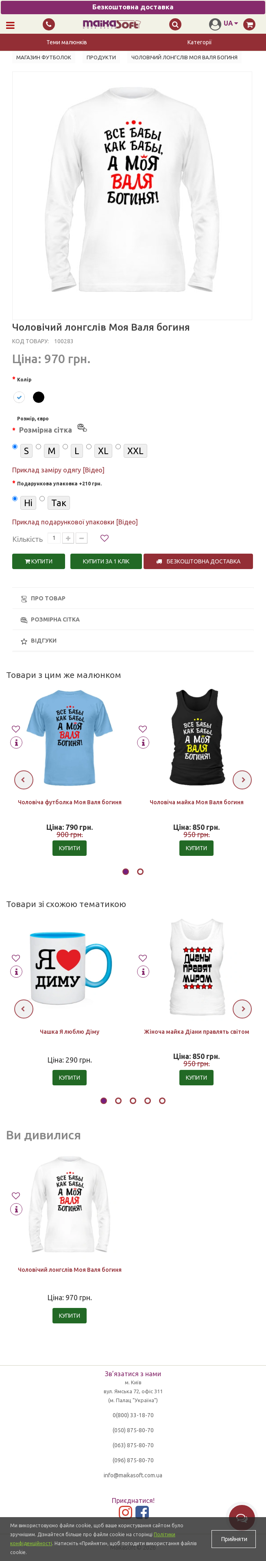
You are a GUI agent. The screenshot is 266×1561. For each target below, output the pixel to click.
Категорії (200, 42)
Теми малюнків (66, 42)
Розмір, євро (52, 426)
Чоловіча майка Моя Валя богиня (197, 802)
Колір (24, 379)
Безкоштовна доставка (198, 561)
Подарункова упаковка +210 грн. (59, 483)
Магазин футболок (43, 57)
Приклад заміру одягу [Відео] (58, 470)
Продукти (101, 57)
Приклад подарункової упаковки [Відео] (75, 522)
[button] (125, 872)
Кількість (27, 539)
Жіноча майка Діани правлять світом (196, 1031)
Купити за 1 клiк (106, 561)
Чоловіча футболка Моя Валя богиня (70, 802)
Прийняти (233, 1539)
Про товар (43, 598)
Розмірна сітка (50, 619)
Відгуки (39, 640)
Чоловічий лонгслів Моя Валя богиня (70, 1269)
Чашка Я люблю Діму (69, 1031)
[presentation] (23, 779)
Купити (38, 561)
